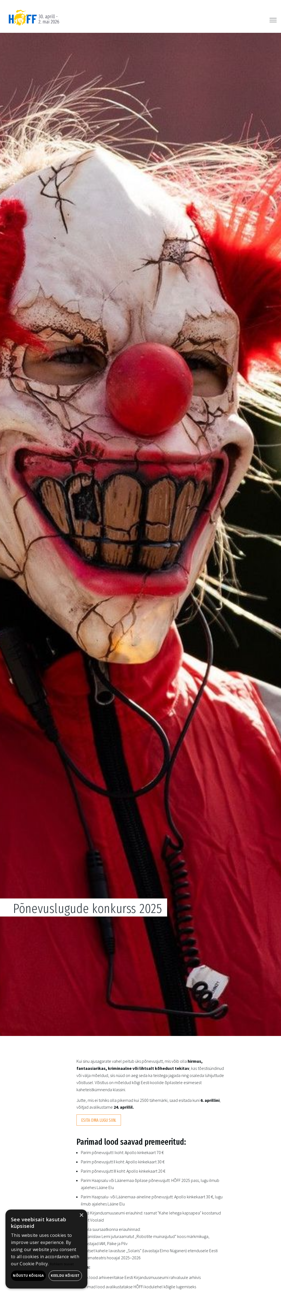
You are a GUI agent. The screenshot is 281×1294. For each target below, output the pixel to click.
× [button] (81, 1215)
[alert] (46, 1249)
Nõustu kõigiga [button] (28, 1275)
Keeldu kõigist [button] (65, 1275)
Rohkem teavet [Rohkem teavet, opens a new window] (62, 1264)
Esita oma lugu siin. (98, 1120)
